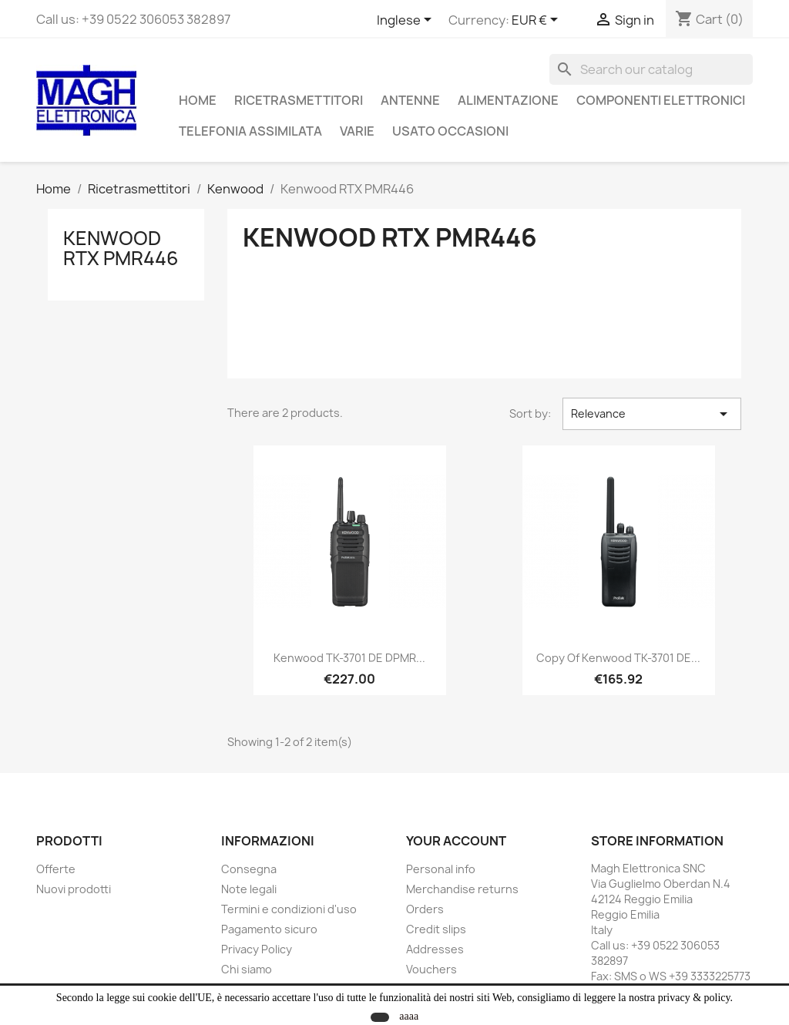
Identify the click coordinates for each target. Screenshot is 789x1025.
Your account (456, 840)
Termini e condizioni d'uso (289, 909)
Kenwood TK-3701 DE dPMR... (349, 657)
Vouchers (431, 969)
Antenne (410, 100)
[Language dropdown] (407, 21)
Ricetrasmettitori (298, 100)
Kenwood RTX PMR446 (121, 248)
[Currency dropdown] (537, 21)
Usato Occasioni (450, 131)
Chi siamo (246, 969)
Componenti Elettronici (660, 100)
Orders (425, 909)
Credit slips (436, 929)
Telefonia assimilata (250, 131)
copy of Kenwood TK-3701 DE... (618, 657)
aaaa (408, 1016)
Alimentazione (508, 100)
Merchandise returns (462, 889)
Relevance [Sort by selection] (652, 414)
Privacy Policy (256, 949)
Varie (357, 131)
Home (198, 100)
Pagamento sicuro (269, 929)
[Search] (651, 69)
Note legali (249, 889)
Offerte (56, 869)
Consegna (249, 869)
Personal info (440, 869)
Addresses (435, 949)
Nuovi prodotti (73, 889)
